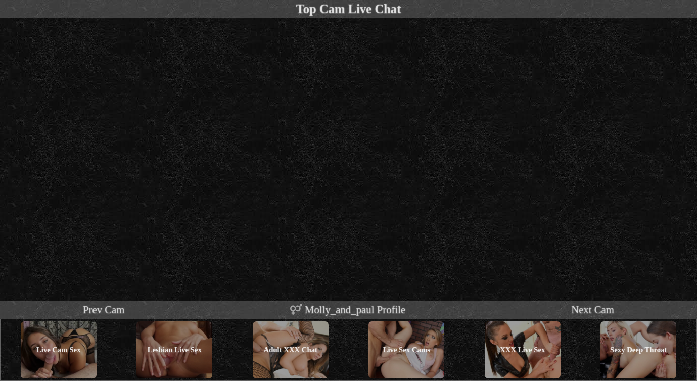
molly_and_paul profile (347, 309)
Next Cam (592, 309)
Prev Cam (104, 309)
